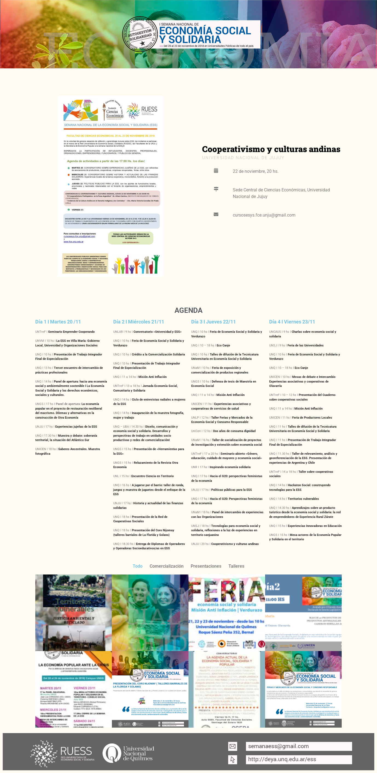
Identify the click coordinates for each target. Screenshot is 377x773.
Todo (138, 566)
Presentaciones (206, 566)
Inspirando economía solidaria (230, 467)
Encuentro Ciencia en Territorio (152, 476)
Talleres (236, 566)
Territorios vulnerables (303, 499)
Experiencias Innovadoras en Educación (315, 526)
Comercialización (167, 566)
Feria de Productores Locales (312, 417)
